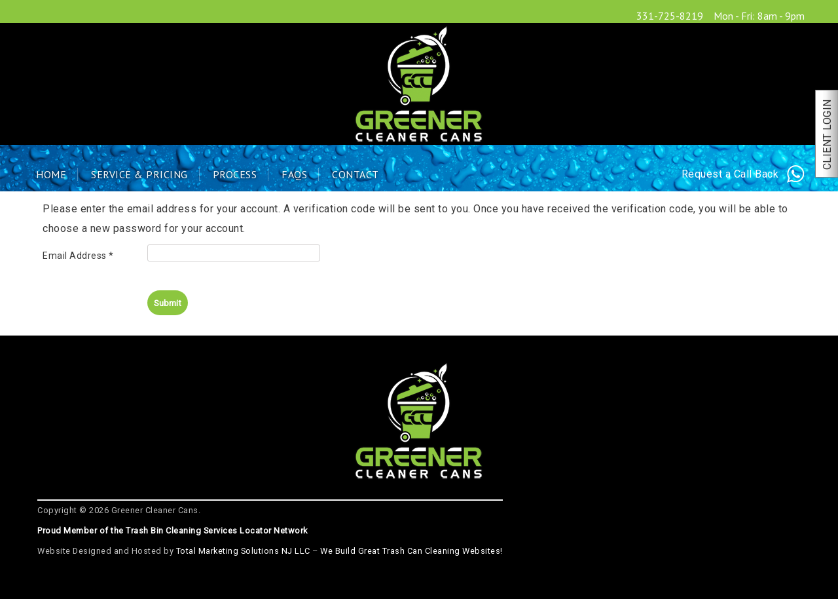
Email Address (78, 255)
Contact (355, 174)
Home (51, 174)
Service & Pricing (139, 174)
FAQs (294, 174)
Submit (167, 303)
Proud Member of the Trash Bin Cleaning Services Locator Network (172, 530)
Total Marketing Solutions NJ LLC (243, 551)
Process (235, 174)
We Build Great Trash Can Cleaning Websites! (411, 551)
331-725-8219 (669, 15)
